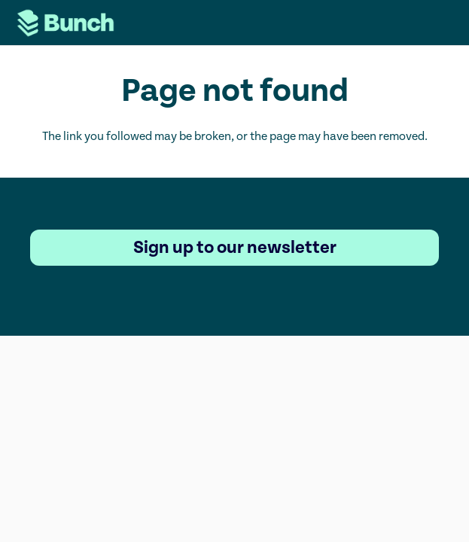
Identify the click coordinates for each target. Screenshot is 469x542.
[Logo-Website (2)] (65, 23)
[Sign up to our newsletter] (234, 248)
